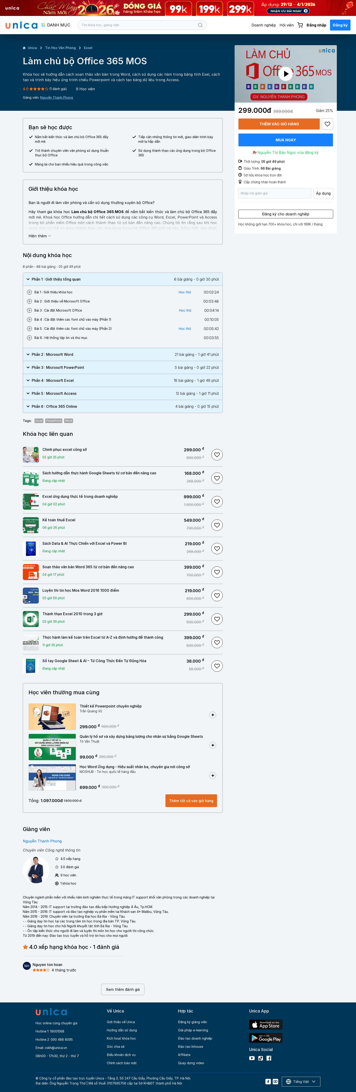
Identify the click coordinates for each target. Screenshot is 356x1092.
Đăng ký (340, 25)
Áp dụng (323, 193)
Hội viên (287, 25)
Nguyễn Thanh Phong (56, 97)
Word (68, 420)
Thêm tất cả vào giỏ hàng (191, 800)
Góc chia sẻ (115, 1046)
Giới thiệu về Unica (121, 1022)
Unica (30, 48)
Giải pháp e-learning (193, 1030)
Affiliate (184, 1055)
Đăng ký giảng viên (192, 1022)
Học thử (185, 292)
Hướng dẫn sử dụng (122, 1030)
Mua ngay (286, 140)
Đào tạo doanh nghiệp (195, 1038)
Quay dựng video (191, 1063)
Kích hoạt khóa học (121, 1038)
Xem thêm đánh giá (123, 989)
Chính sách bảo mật (122, 1063)
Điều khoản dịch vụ (121, 1055)
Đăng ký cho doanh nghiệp (285, 214)
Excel (88, 48)
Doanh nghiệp (263, 25)
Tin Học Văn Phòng (60, 48)
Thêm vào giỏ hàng (279, 124)
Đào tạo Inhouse (190, 1046)
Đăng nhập (316, 25)
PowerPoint (53, 420)
